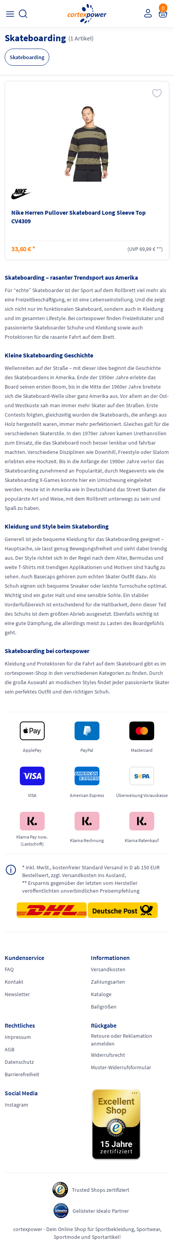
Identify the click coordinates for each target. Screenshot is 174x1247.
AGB (9, 1049)
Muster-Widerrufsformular (121, 1067)
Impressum (18, 1036)
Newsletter (17, 994)
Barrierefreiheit (22, 1074)
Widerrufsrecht (108, 1054)
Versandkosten (108, 969)
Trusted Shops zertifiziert (100, 1189)
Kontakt (14, 981)
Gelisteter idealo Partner (101, 1210)
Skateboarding (27, 57)
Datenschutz (19, 1061)
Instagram (16, 1104)
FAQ (9, 969)
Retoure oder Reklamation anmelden (121, 1039)
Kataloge (101, 994)
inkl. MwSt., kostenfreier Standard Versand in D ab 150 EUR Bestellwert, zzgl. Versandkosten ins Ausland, (91, 871)
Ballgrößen (104, 1006)
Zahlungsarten (108, 981)
